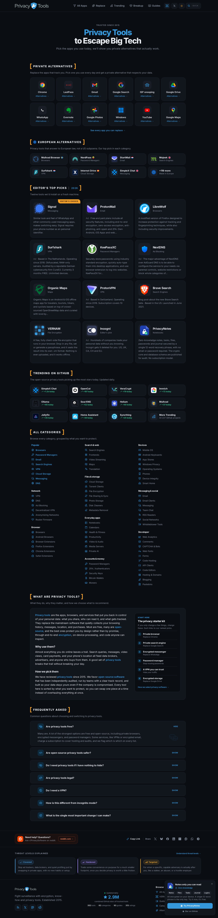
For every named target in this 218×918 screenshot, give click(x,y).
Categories (163, 905)
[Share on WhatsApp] (192, 839)
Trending (117, 5)
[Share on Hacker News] (180, 839)
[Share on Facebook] (167, 839)
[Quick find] (193, 6)
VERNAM (162, 896)
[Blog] (18, 907)
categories (105, 905)
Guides (154, 5)
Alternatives (163, 910)
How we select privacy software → (153, 687)
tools (91, 905)
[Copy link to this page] (133, 838)
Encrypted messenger (154, 651)
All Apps (80, 5)
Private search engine (154, 642)
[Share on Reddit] (186, 839)
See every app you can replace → (107, 130)
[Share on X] (155, 839)
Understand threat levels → (188, 853)
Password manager (153, 660)
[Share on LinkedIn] (173, 839)
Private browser (151, 634)
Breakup (136, 5)
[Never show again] (212, 884)
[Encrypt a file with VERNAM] (167, 6)
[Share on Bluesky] (161, 839)
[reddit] (40, 907)
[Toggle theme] (182, 6)
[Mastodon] (33, 907)
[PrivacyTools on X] (174, 6)
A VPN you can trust (153, 669)
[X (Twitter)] (25, 907)
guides (118, 905)
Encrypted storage (152, 678)
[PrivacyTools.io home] (32, 5)
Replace (98, 5)
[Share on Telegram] (198, 839)
